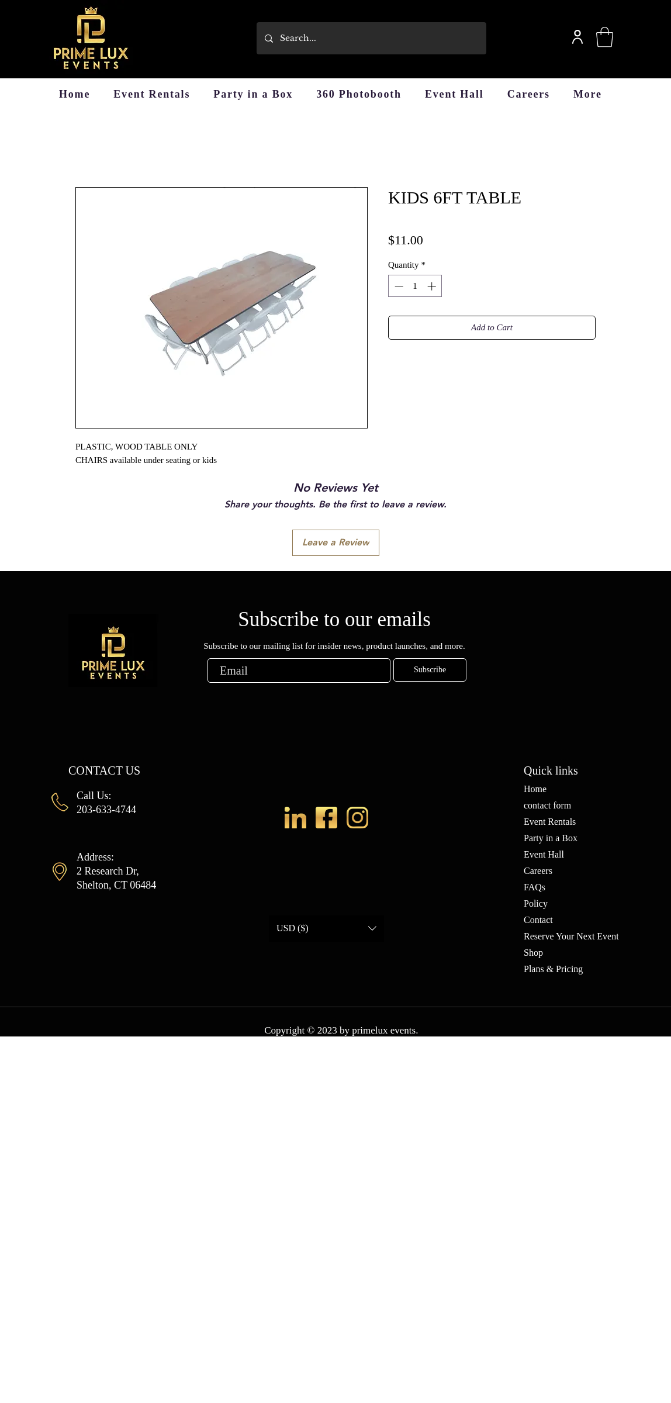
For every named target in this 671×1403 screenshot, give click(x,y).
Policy (536, 903)
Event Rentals (550, 822)
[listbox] (326, 928)
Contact (538, 920)
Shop (533, 953)
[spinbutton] (415, 286)
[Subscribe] (429, 670)
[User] (577, 36)
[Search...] (371, 38)
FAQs (534, 887)
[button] (604, 37)
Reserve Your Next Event (571, 936)
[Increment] (433, 286)
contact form (547, 805)
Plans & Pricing (553, 969)
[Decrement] (398, 286)
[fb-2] (326, 817)
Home (535, 789)
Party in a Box (550, 838)
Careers (538, 871)
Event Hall (544, 854)
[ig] (357, 817)
